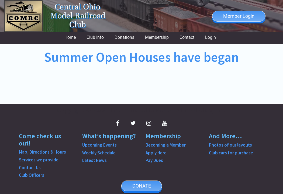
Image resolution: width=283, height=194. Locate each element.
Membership (157, 37)
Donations (124, 37)
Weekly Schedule (99, 153)
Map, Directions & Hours (42, 152)
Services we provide (38, 160)
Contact (187, 37)
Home (70, 37)
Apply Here (156, 153)
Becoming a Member (166, 145)
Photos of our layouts (230, 145)
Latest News (94, 160)
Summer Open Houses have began (141, 57)
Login (210, 37)
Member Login (238, 16)
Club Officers (31, 175)
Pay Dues (154, 160)
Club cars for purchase (231, 153)
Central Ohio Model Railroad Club (77, 16)
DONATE (141, 186)
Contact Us (30, 168)
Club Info (95, 37)
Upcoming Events (99, 145)
